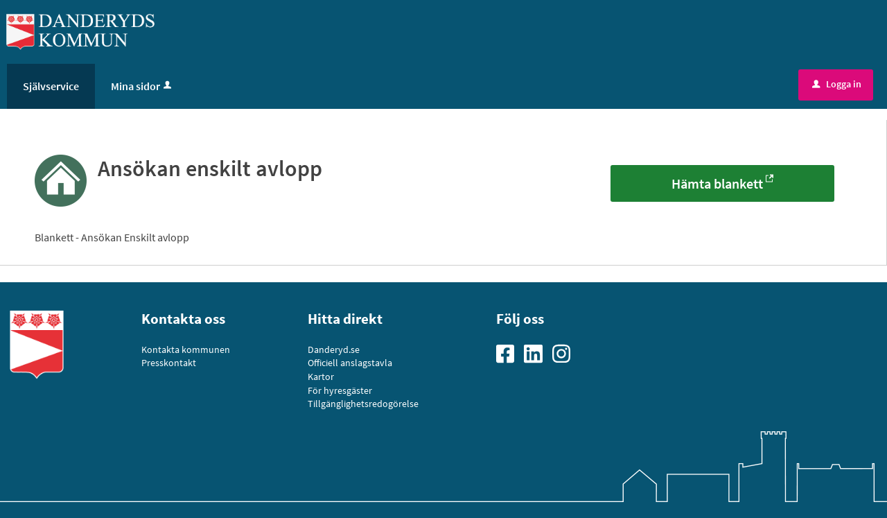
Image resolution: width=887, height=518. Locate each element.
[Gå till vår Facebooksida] (510, 352)
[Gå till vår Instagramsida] (566, 352)
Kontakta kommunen (185, 349)
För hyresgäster (340, 390)
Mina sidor (142, 86)
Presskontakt (168, 362)
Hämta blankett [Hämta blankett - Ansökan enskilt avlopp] (717, 183)
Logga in (836, 84)
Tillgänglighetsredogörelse (363, 403)
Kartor (321, 376)
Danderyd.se (334, 349)
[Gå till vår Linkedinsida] (538, 352)
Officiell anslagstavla (350, 362)
